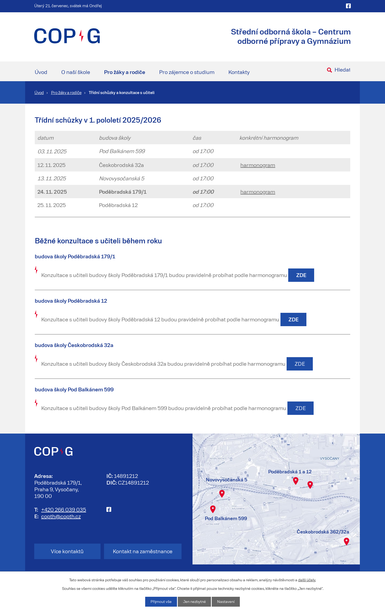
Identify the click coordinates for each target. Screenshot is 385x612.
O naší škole (75, 72)
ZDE (300, 364)
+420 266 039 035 (63, 509)
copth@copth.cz (61, 516)
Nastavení (226, 601)
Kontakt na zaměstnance (144, 551)
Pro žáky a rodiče (124, 72)
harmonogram (257, 165)
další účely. (307, 579)
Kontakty (239, 72)
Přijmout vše (160, 601)
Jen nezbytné (194, 601)
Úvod (41, 72)
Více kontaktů (65, 551)
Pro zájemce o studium (186, 72)
